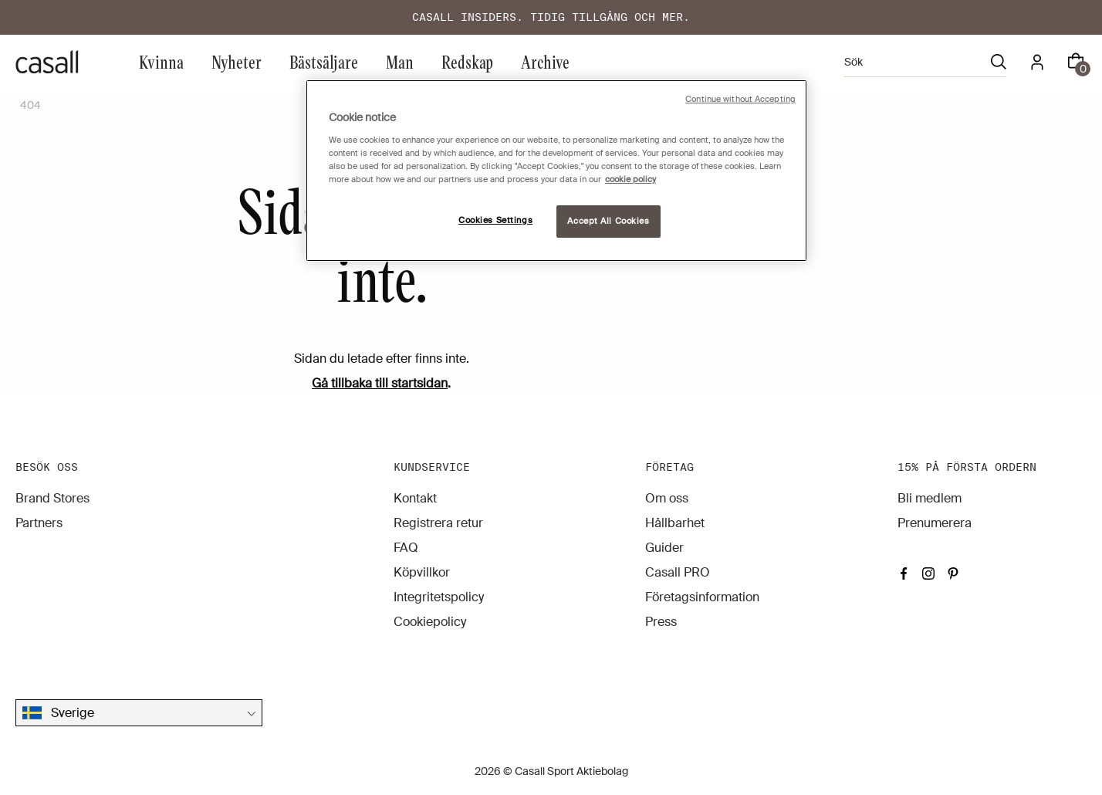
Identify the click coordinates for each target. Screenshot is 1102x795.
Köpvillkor (422, 572)
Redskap (467, 61)
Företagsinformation (702, 597)
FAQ (406, 548)
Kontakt (415, 498)
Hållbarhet (675, 523)
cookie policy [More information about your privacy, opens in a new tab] (630, 179)
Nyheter (236, 61)
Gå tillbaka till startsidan (380, 383)
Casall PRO (677, 572)
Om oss (666, 498)
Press (661, 622)
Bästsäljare (323, 61)
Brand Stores (52, 498)
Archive (545, 61)
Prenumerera (934, 523)
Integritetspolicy (439, 597)
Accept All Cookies (608, 221)
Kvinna (161, 61)
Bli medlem (929, 498)
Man (400, 61)
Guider (664, 548)
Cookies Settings (495, 220)
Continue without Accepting (740, 99)
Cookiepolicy (430, 622)
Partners (39, 523)
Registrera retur (438, 523)
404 (30, 105)
